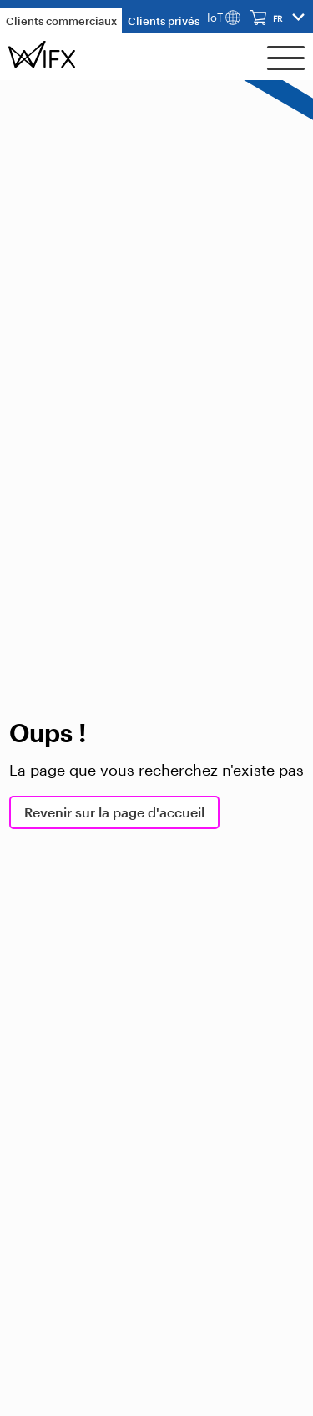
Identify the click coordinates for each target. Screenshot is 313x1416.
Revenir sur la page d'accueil (114, 812)
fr (277, 18)
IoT (223, 17)
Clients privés (163, 20)
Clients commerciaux (61, 20)
